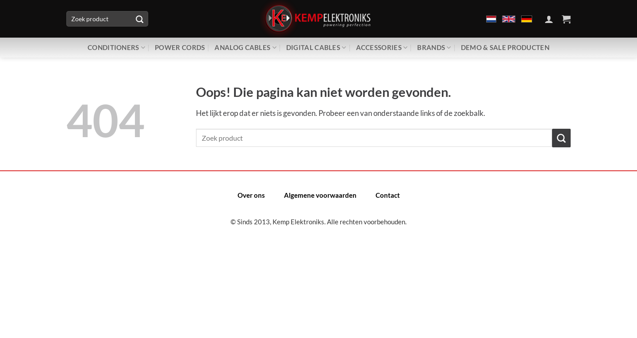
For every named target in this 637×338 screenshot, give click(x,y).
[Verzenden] (139, 19)
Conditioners (116, 47)
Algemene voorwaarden (320, 195)
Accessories (382, 47)
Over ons (251, 195)
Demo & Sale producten (505, 47)
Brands (434, 47)
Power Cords (180, 47)
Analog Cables (245, 47)
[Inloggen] (549, 19)
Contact (388, 195)
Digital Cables (316, 47)
